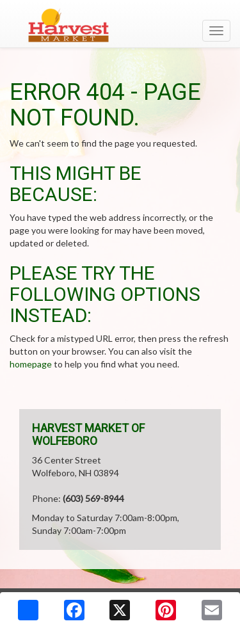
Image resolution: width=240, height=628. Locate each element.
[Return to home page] (120, 25)
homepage (31, 363)
